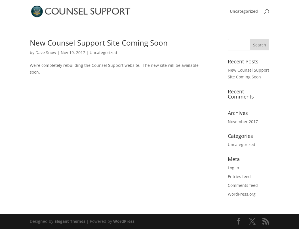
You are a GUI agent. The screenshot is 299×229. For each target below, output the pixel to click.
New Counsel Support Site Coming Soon (99, 43)
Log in (233, 167)
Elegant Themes (69, 221)
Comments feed (243, 185)
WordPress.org (242, 194)
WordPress (123, 221)
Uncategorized (244, 11)
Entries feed (239, 176)
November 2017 (243, 121)
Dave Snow (45, 52)
